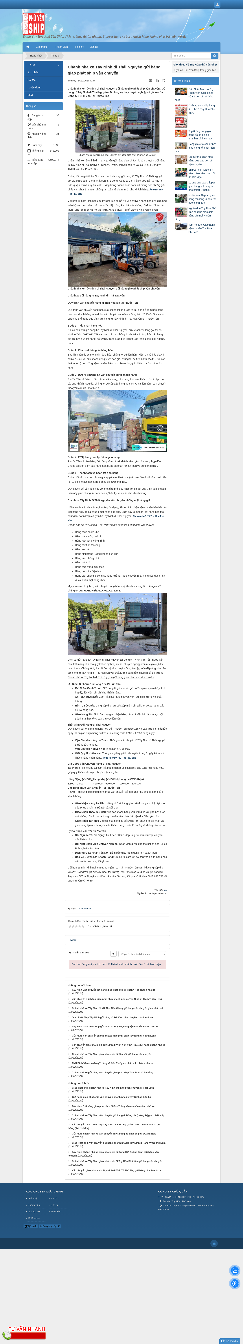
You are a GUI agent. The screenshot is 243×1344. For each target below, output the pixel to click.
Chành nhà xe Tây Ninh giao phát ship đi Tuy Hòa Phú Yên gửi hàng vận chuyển (117, 1161)
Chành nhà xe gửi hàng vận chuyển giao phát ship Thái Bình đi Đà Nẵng (112, 1072)
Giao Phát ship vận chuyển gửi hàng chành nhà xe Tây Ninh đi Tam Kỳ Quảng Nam (118, 1142)
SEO (30, 94)
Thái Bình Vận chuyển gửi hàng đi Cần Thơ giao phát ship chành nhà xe (112, 1063)
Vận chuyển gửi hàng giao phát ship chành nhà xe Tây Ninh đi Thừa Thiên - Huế (117, 999)
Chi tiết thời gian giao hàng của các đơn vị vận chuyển (200, 160)
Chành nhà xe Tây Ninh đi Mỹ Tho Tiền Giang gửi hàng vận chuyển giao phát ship (118, 1008)
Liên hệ (54, 1205)
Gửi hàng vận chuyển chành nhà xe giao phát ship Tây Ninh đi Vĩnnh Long (114, 1035)
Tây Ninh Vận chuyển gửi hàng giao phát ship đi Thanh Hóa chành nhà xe (113, 989)
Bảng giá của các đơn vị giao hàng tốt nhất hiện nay (195, 148)
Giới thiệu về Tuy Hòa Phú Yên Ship (195, 64)
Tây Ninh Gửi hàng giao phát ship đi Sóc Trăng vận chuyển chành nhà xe (113, 1106)
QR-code (31, 1226)
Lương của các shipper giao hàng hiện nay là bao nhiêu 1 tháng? (201, 186)
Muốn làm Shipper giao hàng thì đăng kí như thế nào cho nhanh (202, 199)
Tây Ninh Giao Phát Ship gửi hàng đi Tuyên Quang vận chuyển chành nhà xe (115, 1026)
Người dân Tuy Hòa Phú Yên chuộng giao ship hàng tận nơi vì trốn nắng (195, 214)
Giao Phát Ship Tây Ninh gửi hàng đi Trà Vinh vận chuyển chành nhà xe (112, 1017)
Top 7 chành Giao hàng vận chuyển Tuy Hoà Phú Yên (201, 228)
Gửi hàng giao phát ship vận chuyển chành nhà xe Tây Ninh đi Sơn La (111, 1097)
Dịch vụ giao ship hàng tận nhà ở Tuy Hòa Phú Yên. (201, 109)
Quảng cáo (34, 1211)
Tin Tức (55, 1198)
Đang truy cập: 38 (50, 1226)
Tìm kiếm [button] (78, 46)
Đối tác (31, 80)
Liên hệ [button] (94, 46)
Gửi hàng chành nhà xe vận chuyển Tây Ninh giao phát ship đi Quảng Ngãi (114, 1133)
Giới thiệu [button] (42, 47)
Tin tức (31, 64)
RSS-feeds (34, 1218)
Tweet (73, 939)
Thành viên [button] (61, 46)
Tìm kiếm (55, 1211)
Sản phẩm (33, 72)
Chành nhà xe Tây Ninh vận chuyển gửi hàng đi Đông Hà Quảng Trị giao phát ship (118, 1115)
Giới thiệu (33, 1198)
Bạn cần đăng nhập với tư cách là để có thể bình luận (116, 964)
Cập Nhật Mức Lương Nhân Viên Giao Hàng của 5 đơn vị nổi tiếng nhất (194, 95)
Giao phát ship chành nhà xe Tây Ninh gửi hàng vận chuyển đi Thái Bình (113, 1087)
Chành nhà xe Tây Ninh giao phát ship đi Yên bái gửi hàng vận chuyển (111, 1054)
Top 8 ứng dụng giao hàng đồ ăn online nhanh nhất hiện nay (200, 135)
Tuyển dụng (34, 87)
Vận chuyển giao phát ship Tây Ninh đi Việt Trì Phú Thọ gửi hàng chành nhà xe (116, 1170)
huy (165, 890)
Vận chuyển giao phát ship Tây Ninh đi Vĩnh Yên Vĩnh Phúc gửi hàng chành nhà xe (118, 1044)
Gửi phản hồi (229, 1341)
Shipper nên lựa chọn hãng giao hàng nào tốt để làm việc (201, 173)
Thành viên (34, 1205)
